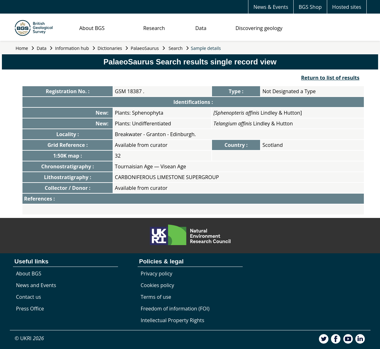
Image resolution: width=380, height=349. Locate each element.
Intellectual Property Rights (172, 320)
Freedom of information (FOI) (175, 308)
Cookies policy (157, 285)
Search (176, 48)
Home (22, 48)
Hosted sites (346, 6)
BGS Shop (310, 6)
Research (154, 28)
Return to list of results (330, 77)
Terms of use (156, 296)
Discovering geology (258, 28)
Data (200, 28)
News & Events (270, 6)
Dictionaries (109, 48)
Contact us (28, 296)
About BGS (92, 28)
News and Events (36, 285)
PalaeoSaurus (145, 48)
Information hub (72, 48)
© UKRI (29, 338)
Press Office (30, 308)
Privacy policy (156, 273)
